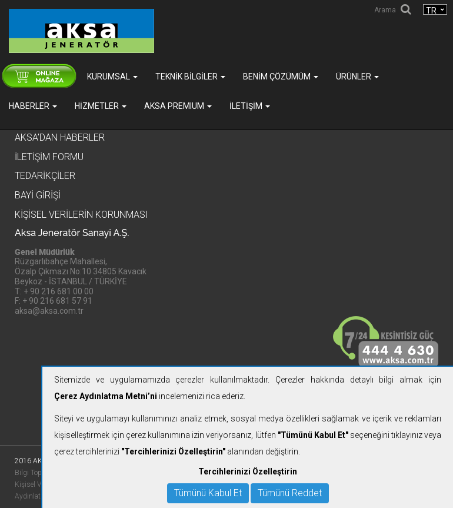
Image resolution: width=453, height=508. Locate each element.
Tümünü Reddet (290, 493)
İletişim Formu (49, 156)
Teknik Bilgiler (190, 76)
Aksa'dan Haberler (60, 137)
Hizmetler (100, 106)
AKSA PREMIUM (178, 106)
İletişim (249, 106)
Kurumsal (112, 76)
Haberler (33, 106)
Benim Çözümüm (280, 76)
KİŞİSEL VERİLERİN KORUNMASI (81, 214)
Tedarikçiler (45, 175)
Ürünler (357, 76)
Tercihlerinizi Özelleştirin (247, 471)
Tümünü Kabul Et (208, 493)
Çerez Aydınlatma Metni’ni (105, 396)
